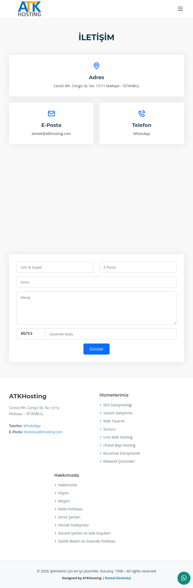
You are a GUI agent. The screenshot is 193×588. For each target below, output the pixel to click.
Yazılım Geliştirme (117, 413)
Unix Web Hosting (117, 437)
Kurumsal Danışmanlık (121, 453)
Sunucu (109, 429)
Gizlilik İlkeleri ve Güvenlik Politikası (87, 541)
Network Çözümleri (119, 461)
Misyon (64, 501)
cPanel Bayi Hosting (119, 445)
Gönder (96, 349)
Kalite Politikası (70, 509)
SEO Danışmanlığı (117, 405)
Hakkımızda (67, 485)
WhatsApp (141, 133)
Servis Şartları (69, 517)
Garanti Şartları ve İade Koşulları (84, 533)
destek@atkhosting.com (51, 133)
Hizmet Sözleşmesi (73, 525)
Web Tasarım (114, 421)
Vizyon (63, 493)
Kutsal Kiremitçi (117, 578)
